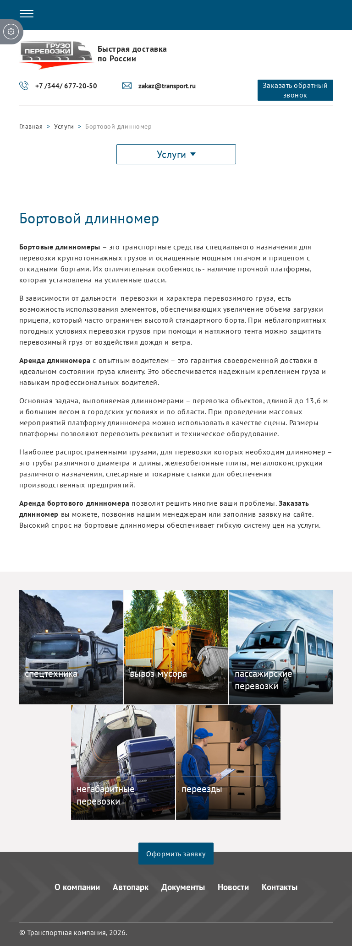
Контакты (279, 886)
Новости (233, 886)
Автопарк (130, 886)
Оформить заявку (176, 853)
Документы (183, 886)
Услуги (64, 126)
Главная (31, 126)
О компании (77, 886)
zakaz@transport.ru (167, 85)
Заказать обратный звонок (295, 90)
